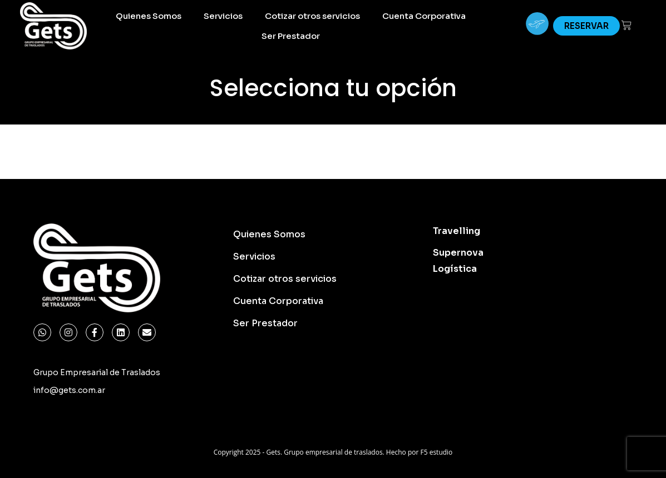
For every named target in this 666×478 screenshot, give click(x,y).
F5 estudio (436, 452)
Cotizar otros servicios (312, 16)
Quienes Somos (148, 16)
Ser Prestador (291, 36)
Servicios (223, 16)
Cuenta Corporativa (424, 16)
